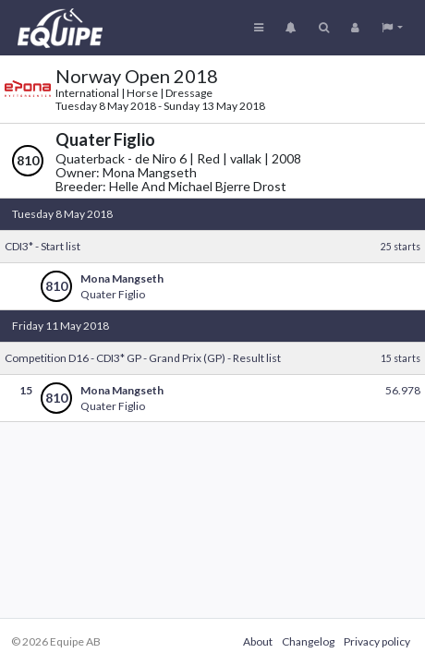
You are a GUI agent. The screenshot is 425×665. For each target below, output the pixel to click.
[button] (392, 27)
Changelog (308, 641)
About (258, 641)
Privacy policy (377, 641)
